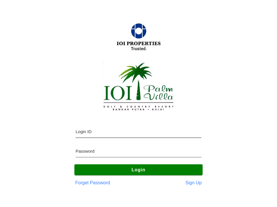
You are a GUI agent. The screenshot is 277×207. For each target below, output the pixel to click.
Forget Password (92, 182)
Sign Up (193, 182)
